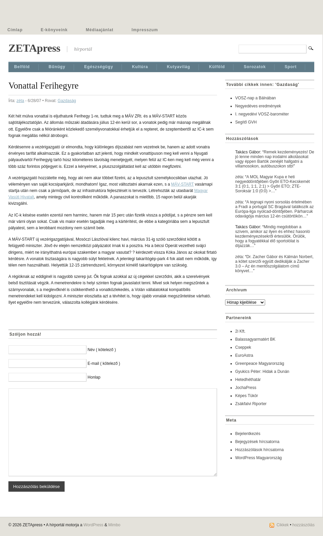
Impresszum (145, 30)
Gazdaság (67, 100)
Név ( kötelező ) (101, 349)
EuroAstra (244, 355)
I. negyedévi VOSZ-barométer (262, 114)
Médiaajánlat (99, 30)
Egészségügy (98, 66)
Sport (291, 66)
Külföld (217, 66)
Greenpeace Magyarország (259, 363)
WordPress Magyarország (258, 457)
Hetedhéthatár (248, 379)
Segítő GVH (246, 122)
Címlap (15, 30)
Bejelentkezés (247, 433)
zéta (20, 100)
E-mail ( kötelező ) (103, 363)
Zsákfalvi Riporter (250, 403)
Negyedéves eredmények (258, 106)
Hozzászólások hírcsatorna (259, 449)
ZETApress (34, 48)
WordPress (93, 525)
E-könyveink (54, 30)
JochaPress (245, 387)
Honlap (93, 377)
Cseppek (243, 347)
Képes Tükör (246, 395)
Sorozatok (255, 66)
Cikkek (283, 525)
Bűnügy (57, 66)
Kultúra (140, 66)
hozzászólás (303, 525)
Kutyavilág (178, 66)
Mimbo (114, 525)
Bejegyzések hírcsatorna (257, 441)
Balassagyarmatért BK (255, 339)
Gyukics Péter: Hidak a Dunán (262, 371)
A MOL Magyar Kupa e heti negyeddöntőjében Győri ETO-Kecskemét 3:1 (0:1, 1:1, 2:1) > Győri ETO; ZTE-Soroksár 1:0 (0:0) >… (272, 184)
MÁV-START (182, 184)
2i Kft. (240, 331)
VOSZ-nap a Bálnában (255, 98)
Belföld (22, 66)
